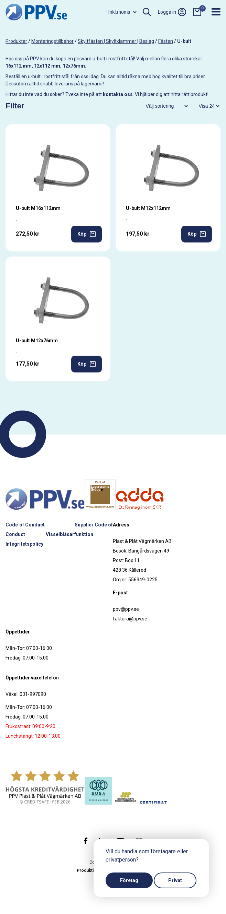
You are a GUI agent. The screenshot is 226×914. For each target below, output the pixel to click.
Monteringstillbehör (52, 41)
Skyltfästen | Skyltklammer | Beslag (116, 41)
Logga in (172, 12)
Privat (175, 880)
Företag (129, 880)
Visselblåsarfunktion (69, 534)
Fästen (165, 41)
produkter (16, 41)
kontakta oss (118, 94)
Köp (86, 234)
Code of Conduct (25, 524)
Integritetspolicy (24, 544)
